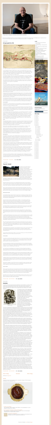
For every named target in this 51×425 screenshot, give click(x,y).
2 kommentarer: (11, 159)
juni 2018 (38, 131)
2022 (36, 120)
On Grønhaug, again (38, 52)
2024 (36, 117)
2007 (36, 154)
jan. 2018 (38, 140)
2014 (36, 145)
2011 (36, 149)
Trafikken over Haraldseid (7, 406)
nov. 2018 (38, 126)
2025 (36, 116)
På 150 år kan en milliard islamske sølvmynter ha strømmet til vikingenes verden (41, 54)
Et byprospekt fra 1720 (8, 43)
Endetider (5, 283)
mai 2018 (38, 132)
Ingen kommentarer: (12, 278)
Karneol (4, 378)
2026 (36, 115)
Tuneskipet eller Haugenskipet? (12, 413)
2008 (36, 153)
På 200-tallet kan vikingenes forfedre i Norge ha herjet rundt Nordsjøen (41, 51)
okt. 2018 (38, 127)
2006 (36, 155)
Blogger (31, 422)
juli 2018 (38, 130)
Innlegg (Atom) (9, 375)
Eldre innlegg (29, 373)
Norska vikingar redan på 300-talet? (41, 42)
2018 (36, 125)
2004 (36, 158)
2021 (36, 121)
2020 (36, 122)
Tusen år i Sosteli (7, 164)
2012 (36, 148)
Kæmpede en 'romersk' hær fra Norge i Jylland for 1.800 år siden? (41, 49)
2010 (36, 150)
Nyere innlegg (6, 373)
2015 (36, 144)
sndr (26, 422)
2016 (36, 143)
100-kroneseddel (38, 43)
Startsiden (18, 373)
